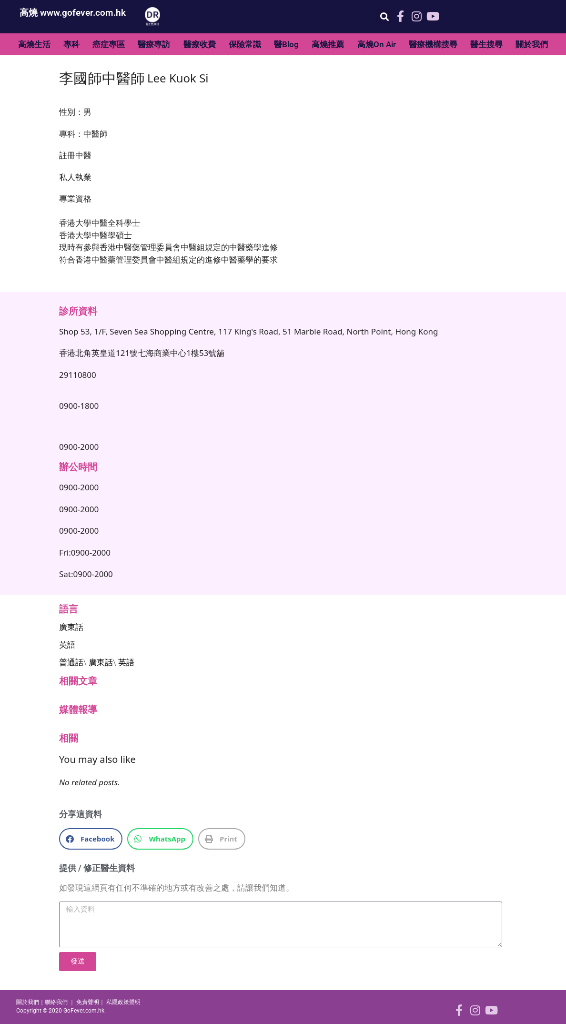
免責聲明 (87, 1002)
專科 (71, 44)
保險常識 (245, 44)
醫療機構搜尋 (433, 44)
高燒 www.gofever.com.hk (73, 12)
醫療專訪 (154, 44)
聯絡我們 (56, 1002)
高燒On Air (376, 44)
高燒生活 (34, 44)
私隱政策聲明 (123, 1002)
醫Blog (286, 44)
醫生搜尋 (486, 44)
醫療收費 (199, 44)
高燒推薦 (328, 44)
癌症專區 (108, 44)
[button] (384, 17)
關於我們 (531, 44)
